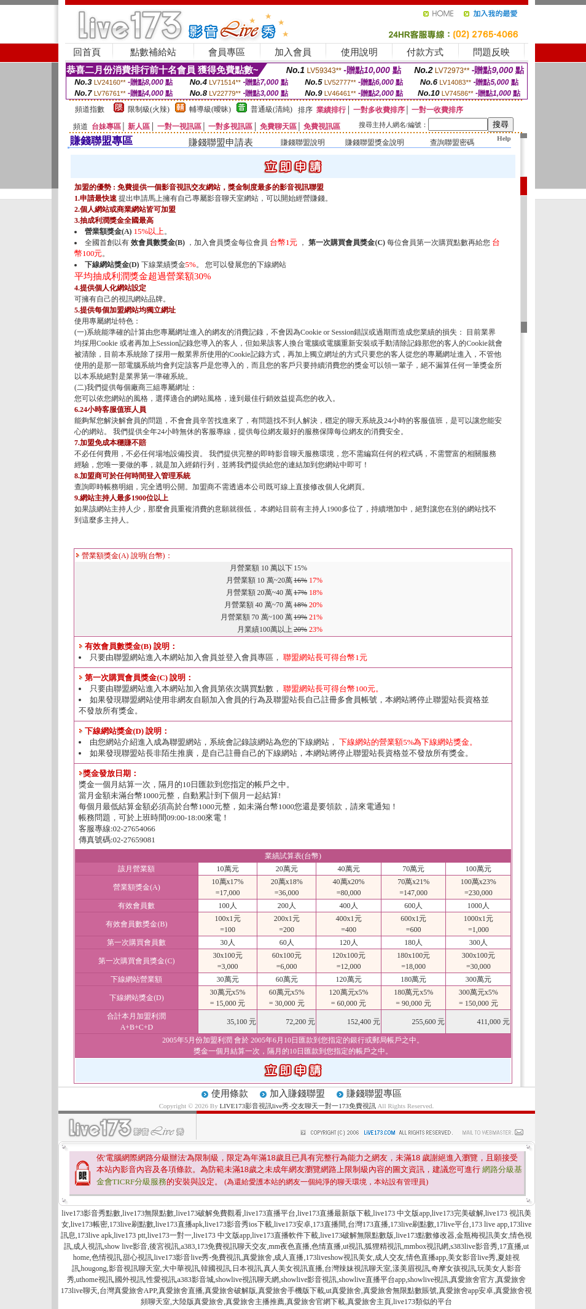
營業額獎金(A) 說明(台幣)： (124, 555)
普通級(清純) (271, 109)
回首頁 (87, 52)
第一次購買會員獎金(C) (346, 242)
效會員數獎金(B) (158, 242)
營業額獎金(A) (108, 231)
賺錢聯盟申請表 (221, 142)
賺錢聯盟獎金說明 (374, 142)
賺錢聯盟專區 (374, 1093)
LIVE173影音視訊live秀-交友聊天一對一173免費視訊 (297, 1105)
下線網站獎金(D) (112, 264)
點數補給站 (153, 52)
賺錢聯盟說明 (303, 142)
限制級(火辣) (149, 109)
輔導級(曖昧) (210, 109)
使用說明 (359, 52)
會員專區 (226, 52)
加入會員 (293, 52)
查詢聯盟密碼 (452, 142)
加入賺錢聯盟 (297, 1093)
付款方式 (425, 52)
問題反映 (491, 52)
